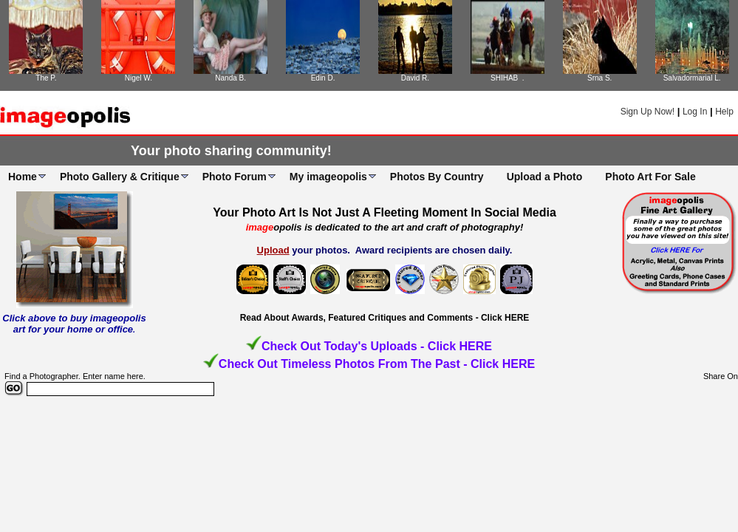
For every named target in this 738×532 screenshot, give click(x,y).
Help (724, 111)
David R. (415, 78)
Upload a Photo (545, 177)
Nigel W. (138, 78)
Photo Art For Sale (650, 177)
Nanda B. (230, 78)
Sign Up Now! (647, 111)
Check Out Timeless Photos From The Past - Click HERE (377, 364)
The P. (45, 78)
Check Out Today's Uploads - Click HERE (377, 346)
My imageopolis (328, 177)
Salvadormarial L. (692, 78)
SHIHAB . (508, 78)
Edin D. (323, 78)
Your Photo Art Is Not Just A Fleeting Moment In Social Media (384, 212)
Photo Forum (234, 177)
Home (22, 177)
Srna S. (599, 78)
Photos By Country (437, 177)
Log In (695, 111)
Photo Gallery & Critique (120, 177)
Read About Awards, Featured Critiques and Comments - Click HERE (385, 318)
